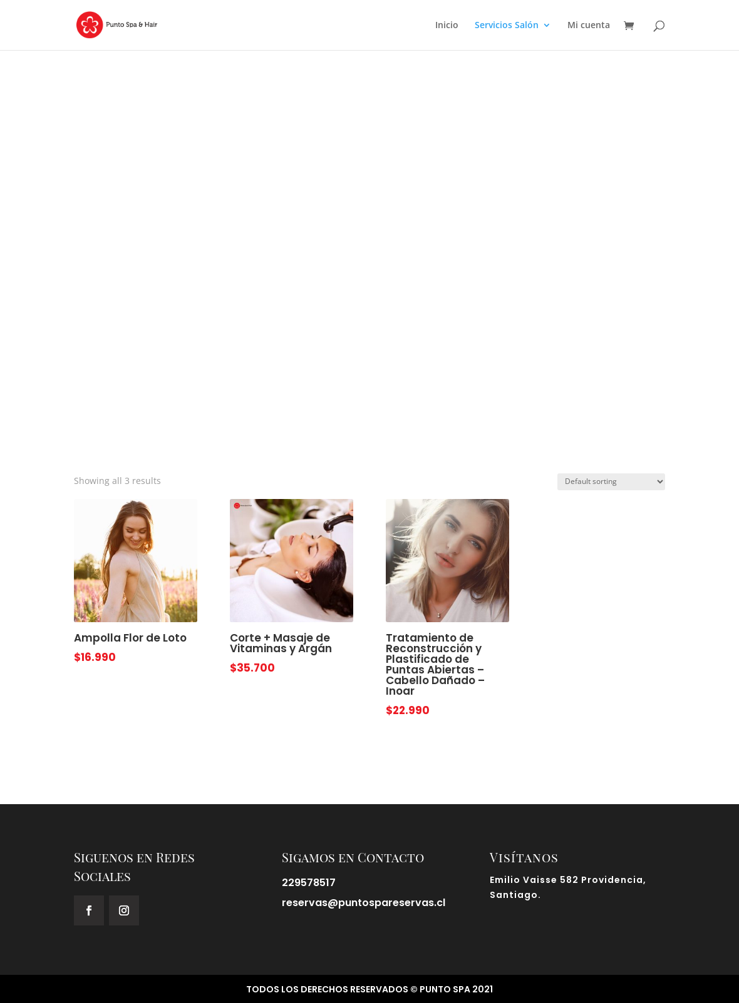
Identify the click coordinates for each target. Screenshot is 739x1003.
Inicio (446, 26)
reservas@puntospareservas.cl (363, 902)
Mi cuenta (588, 26)
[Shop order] (611, 481)
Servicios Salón (507, 26)
